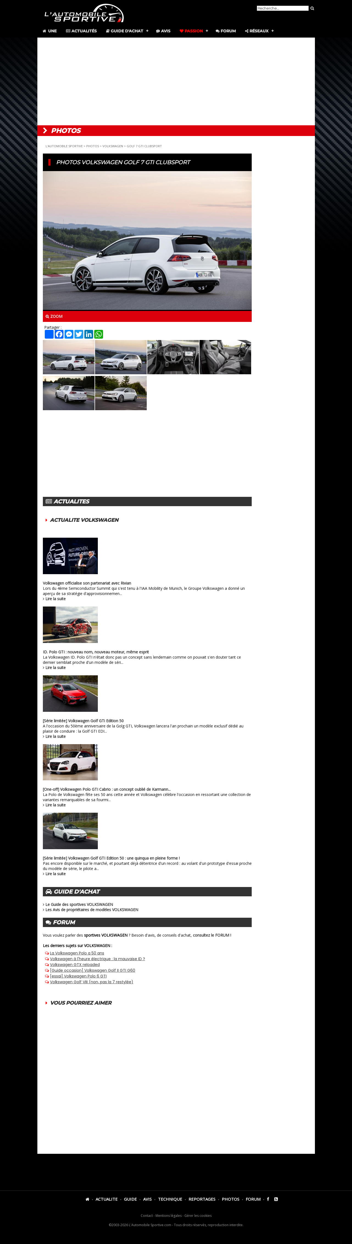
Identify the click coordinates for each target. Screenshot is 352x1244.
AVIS (147, 1199)
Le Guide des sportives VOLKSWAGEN (79, 904)
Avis (163, 31)
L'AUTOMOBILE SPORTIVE (64, 146)
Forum (226, 31)
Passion (191, 31)
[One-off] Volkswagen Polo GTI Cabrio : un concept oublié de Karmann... (107, 789)
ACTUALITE (107, 1199)
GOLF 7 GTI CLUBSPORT (144, 146)
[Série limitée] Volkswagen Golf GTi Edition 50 (83, 720)
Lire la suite (55, 598)
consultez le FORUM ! (212, 935)
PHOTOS (92, 146)
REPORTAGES (202, 1199)
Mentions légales (169, 1215)
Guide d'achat (124, 31)
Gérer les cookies (198, 1215)
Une (49, 31)
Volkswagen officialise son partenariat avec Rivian (87, 583)
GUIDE (130, 1199)
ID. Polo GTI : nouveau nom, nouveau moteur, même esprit (96, 651)
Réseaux (256, 31)
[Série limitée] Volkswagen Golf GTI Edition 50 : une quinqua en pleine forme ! (111, 858)
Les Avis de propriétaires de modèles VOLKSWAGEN (91, 909)
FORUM (253, 1199)
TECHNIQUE (170, 1199)
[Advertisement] (176, 81)
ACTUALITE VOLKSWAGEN (84, 520)
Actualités (81, 31)
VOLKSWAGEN (112, 146)
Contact (147, 1215)
